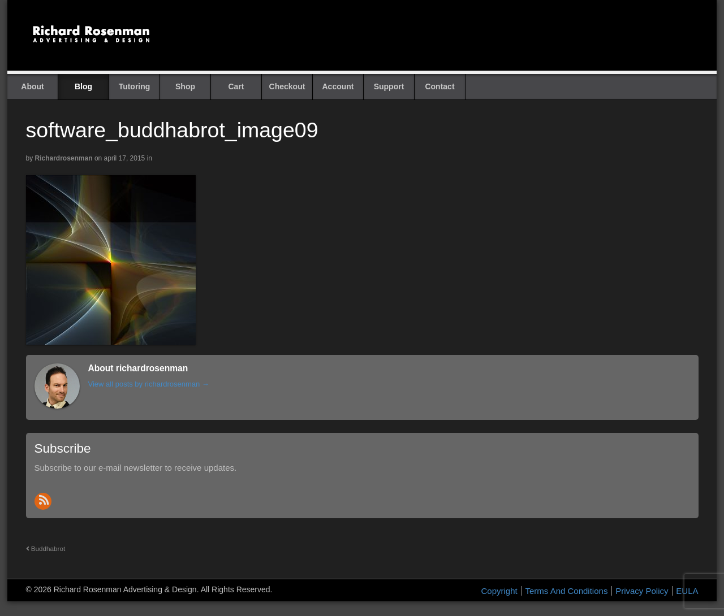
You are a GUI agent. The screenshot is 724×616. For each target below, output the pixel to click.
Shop (185, 86)
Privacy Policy (641, 591)
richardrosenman (64, 158)
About (32, 86)
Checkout (287, 86)
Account (338, 86)
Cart (236, 86)
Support (389, 86)
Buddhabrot (46, 548)
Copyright (499, 591)
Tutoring (134, 86)
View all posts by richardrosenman (148, 384)
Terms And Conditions (566, 591)
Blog (83, 86)
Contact (439, 86)
